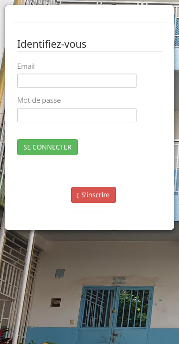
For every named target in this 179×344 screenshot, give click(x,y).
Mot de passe (39, 100)
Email (26, 66)
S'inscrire (93, 194)
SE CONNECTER (47, 146)
